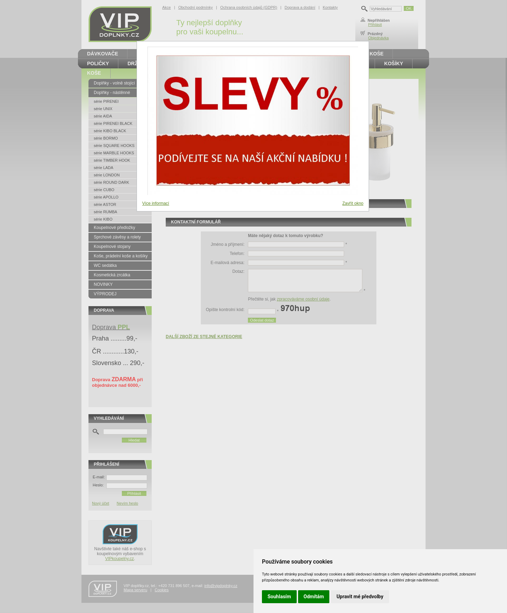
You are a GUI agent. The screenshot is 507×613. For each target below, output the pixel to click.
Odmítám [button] (314, 596)
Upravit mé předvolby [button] (359, 596)
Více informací (155, 203)
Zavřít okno (352, 203)
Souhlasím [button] (279, 596)
